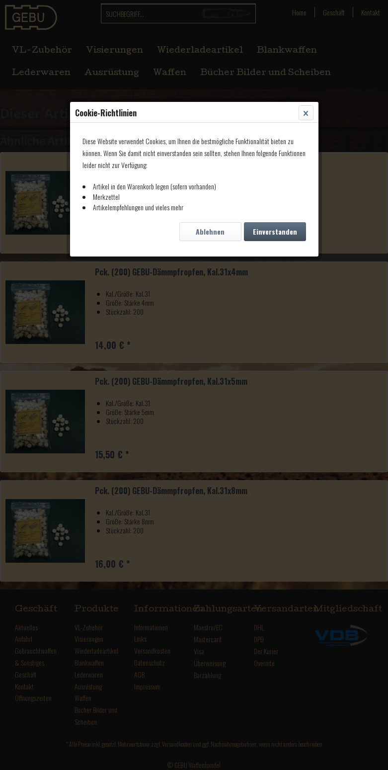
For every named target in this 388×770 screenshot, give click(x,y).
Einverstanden (275, 231)
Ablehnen (210, 231)
